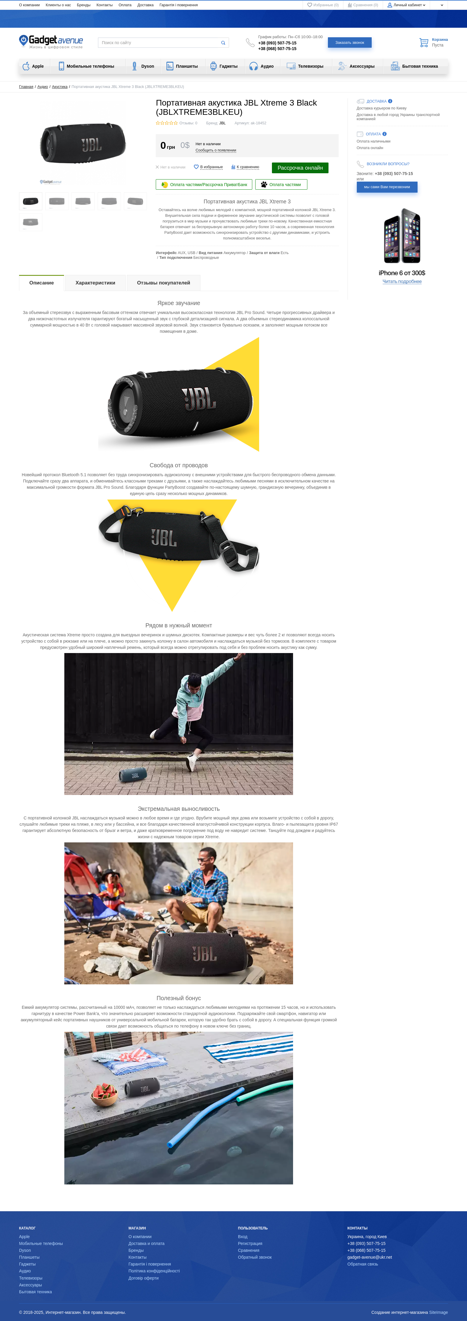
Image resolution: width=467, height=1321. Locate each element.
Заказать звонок (349, 42)
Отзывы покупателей (163, 283)
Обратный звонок (255, 1257)
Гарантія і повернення (179, 5)
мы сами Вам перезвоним (387, 187)
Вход (242, 1236)
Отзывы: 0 (188, 123)
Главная (26, 87)
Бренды (84, 5)
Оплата (125, 5)
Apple (24, 1236)
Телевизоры (30, 1278)
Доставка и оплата (147, 1243)
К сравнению (248, 167)
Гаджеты (27, 1264)
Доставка (146, 5)
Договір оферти (144, 1278)
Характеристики (95, 283)
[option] (402, 246)
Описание (41, 283)
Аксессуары (30, 1285)
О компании (29, 5)
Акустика (60, 87)
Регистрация (250, 1243)
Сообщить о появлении (216, 150)
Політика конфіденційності (154, 1271)
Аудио (43, 87)
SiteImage (438, 1312)
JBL (222, 123)
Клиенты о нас (58, 5)
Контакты (104, 5)
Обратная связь (363, 1264)
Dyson (25, 1250)
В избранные (211, 167)
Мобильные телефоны (41, 1243)
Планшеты (29, 1257)
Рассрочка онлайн (300, 168)
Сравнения (248, 1250)
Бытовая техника (35, 1291)
